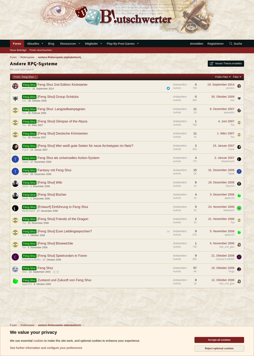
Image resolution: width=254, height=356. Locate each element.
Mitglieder (91, 43)
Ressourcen (68, 43)
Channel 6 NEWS (31, 259)
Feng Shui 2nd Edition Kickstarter (63, 85)
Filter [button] (236, 76)
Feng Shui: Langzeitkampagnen (61, 109)
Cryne (25, 149)
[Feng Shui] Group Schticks (58, 97)
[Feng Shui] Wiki (50, 182)
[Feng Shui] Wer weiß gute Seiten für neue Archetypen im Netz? (85, 146)
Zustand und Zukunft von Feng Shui (64, 280)
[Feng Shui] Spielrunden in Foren (62, 256)
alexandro (229, 112)
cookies (38, 340)
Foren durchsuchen (41, 50)
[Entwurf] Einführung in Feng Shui (63, 207)
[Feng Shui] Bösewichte (55, 243)
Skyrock (230, 186)
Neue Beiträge (18, 50)
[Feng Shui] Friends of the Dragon (63, 219)
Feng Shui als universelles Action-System (68, 158)
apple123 (229, 198)
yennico (26, 88)
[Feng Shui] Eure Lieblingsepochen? (65, 231)
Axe (24, 100)
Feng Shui (24, 77)
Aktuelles (33, 43)
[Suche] (235, 43)
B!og (51, 43)
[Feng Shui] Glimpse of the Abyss (62, 121)
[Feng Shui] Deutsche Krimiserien (63, 133)
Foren (17, 43)
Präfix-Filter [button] (221, 76)
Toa (24, 113)
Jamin (25, 186)
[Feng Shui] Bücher (52, 194)
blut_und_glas (226, 246)
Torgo (231, 271)
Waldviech (228, 210)
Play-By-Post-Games (121, 43)
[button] (42, 43)
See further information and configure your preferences (46, 347)
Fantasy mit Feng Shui (54, 170)
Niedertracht (227, 161)
